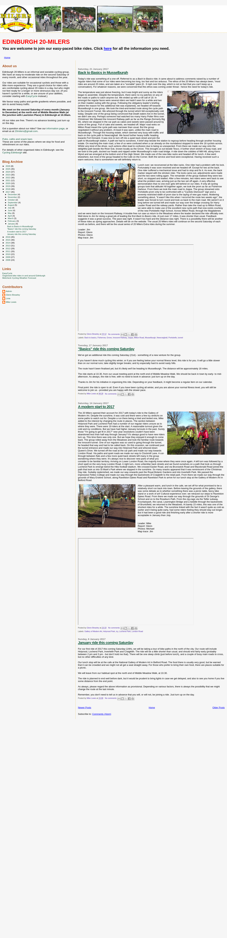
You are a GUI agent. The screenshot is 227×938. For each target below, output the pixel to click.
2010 (8, 254)
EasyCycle (31, 96)
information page (55, 128)
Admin (9, 291)
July (10, 208)
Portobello (172, 338)
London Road (137, 631)
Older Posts (218, 707)
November (13, 197)
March (11, 218)
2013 (8, 245)
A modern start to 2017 (96, 407)
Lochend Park (125, 631)
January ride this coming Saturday (105, 642)
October (12, 200)
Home (7, 57)
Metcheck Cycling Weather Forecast (19, 278)
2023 (8, 174)
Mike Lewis (11, 302)
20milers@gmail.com (26, 131)
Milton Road (139, 338)
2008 (8, 260)
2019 (8, 186)
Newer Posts (84, 707)
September (13, 202)
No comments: (114, 334)
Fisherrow (102, 338)
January (12, 224)
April (10, 216)
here (108, 48)
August (11, 205)
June (10, 210)
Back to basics (90, 338)
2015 (8, 240)
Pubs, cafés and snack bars (17, 139)
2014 (8, 243)
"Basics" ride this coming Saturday (106, 349)
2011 (8, 251)
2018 (8, 189)
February (12, 221)
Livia (8, 298)
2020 (8, 183)
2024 (8, 172)
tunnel (180, 338)
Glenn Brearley (13, 295)
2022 (8, 177)
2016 (8, 237)
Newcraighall (162, 338)
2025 (8, 169)
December (13, 194)
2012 (8, 248)
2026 (8, 166)
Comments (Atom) (101, 714)
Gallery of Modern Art (93, 631)
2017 (8, 192)
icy (117, 631)
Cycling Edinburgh (12, 152)
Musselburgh (150, 338)
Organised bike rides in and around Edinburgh (23, 275)
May (10, 213)
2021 (8, 180)
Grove (109, 338)
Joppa (130, 338)
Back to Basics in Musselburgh (103, 72)
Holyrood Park (109, 631)
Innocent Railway (120, 338)
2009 (8, 257)
